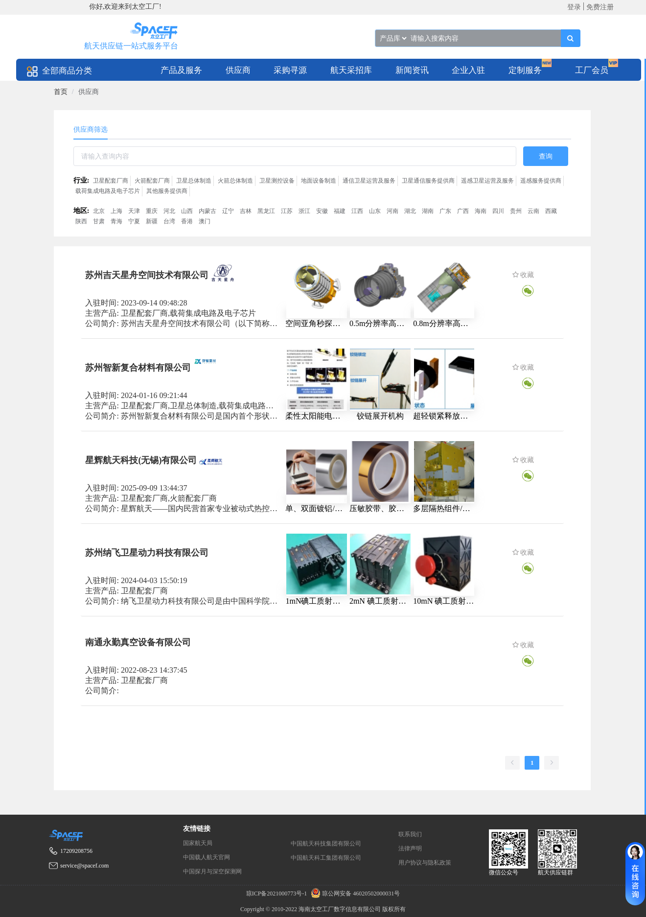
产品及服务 (181, 70)
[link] (61, 91)
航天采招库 (351, 70)
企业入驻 (468, 70)
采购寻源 (290, 70)
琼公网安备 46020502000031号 (354, 893)
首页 (61, 91)
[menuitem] (181, 70)
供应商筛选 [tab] (90, 129)
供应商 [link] (88, 91)
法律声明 (410, 848)
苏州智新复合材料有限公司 (138, 367)
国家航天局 (197, 843)
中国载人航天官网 (206, 857)
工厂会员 (591, 70)
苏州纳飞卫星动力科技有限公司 (146, 552)
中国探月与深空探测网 (212, 871)
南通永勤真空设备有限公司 (138, 642)
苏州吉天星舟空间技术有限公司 (146, 275)
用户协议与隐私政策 (424, 862)
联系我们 (410, 834)
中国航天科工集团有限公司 (326, 857)
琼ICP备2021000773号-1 (277, 893)
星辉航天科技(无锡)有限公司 (141, 460)
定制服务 (525, 70)
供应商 (238, 70)
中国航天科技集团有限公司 (326, 843)
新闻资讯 (412, 70)
